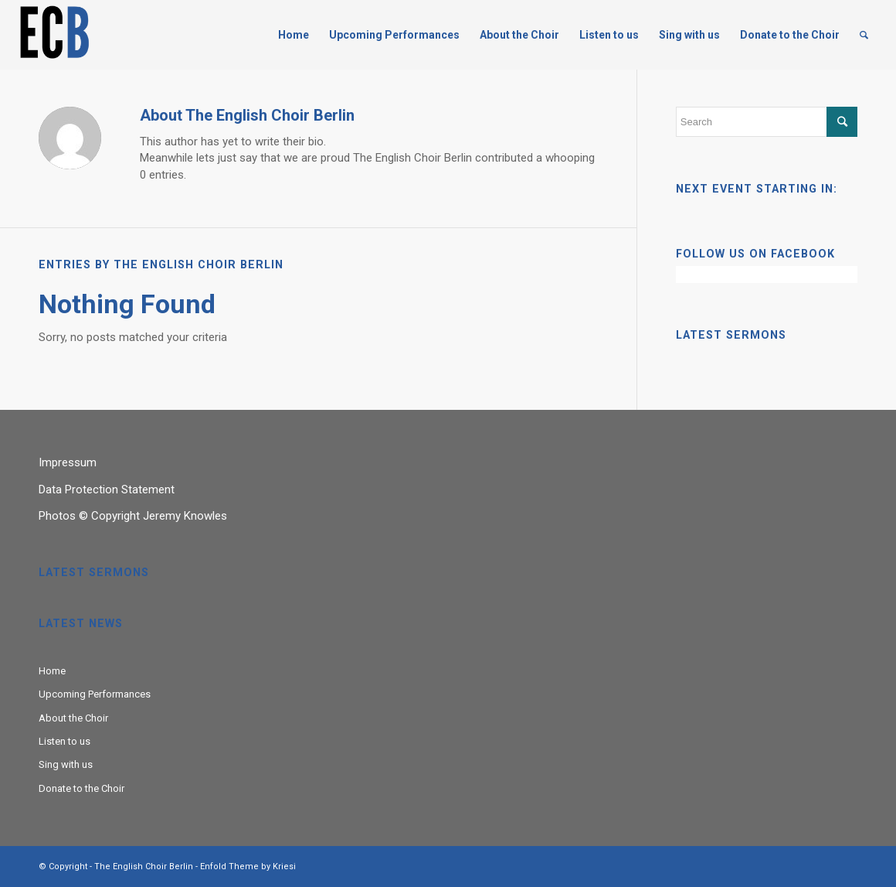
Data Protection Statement (107, 489)
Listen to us (64, 741)
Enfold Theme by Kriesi (248, 866)
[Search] (864, 35)
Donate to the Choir (81, 788)
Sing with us (66, 764)
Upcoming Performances (95, 694)
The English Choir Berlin (143, 866)
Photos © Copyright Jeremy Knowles (133, 516)
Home (52, 671)
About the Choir (73, 718)
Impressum (68, 462)
